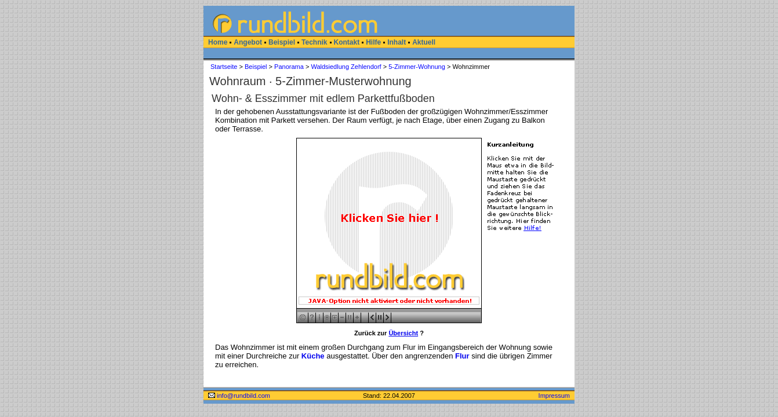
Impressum (554, 395)
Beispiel (281, 42)
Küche (313, 356)
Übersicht (403, 333)
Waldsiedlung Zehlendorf (346, 66)
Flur (462, 356)
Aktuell (423, 42)
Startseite (223, 66)
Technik (314, 42)
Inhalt (396, 42)
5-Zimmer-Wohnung (416, 66)
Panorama (289, 66)
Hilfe (373, 42)
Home (217, 42)
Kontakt (347, 42)
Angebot (248, 42)
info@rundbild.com (239, 395)
